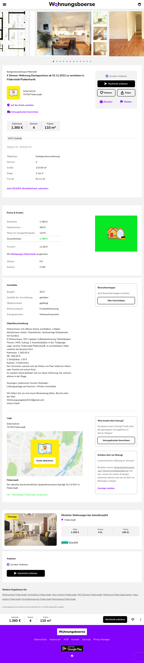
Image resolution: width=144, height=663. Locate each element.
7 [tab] (73, 61)
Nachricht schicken (118, 83)
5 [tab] (67, 61)
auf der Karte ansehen (22, 105)
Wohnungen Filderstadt (14, 594)
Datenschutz (40, 639)
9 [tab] (80, 61)
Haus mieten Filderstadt (64, 594)
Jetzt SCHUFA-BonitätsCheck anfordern (27, 188)
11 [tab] (87, 61)
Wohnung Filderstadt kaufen (117, 594)
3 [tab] (60, 61)
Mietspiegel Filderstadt (23, 254)
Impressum (55, 639)
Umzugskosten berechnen (24, 111)
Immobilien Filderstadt (39, 594)
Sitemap (86, 639)
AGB (66, 639)
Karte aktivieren (45, 460)
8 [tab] (77, 61)
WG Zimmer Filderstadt (89, 594)
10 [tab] (83, 61)
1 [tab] (53, 61)
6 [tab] (70, 61)
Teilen (128, 92)
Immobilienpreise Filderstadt (36, 599)
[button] (140, 619)
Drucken (108, 101)
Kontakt (75, 639)
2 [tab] (56, 61)
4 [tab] (63, 61)
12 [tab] (90, 61)
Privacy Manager (101, 639)
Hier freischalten (116, 300)
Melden (128, 101)
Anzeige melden (106, 488)
